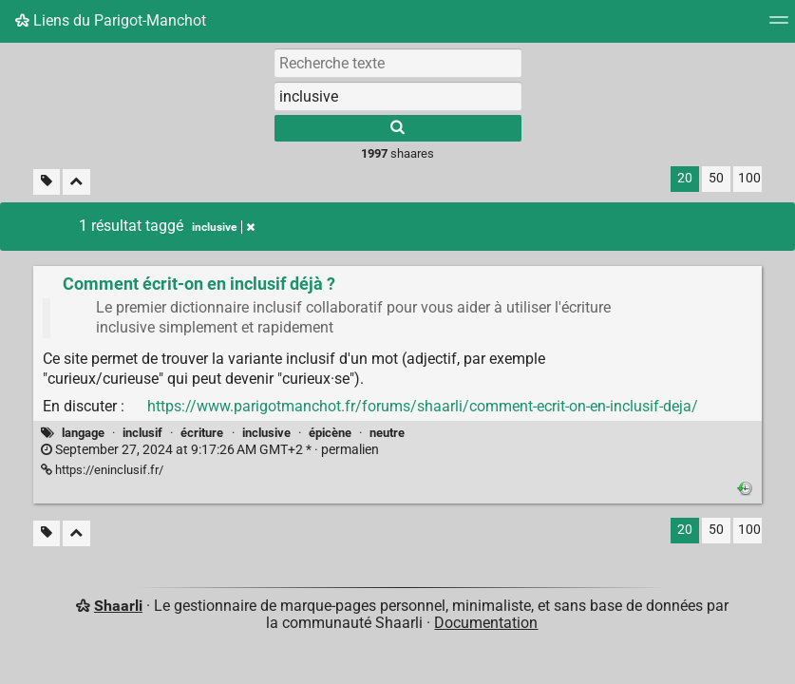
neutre (387, 433)
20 (684, 178)
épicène (330, 433)
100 (749, 178)
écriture (201, 433)
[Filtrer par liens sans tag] (46, 182)
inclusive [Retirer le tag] (223, 227)
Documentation (486, 623)
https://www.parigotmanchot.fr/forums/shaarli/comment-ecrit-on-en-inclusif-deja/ (422, 406)
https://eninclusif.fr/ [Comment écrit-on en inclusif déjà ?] (102, 470)
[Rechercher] (397, 128)
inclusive (266, 433)
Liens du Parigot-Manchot (110, 20)
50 (716, 178)
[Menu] (779, 26)
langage (83, 433)
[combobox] (397, 96)
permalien (210, 450)
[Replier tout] (76, 182)
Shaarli (118, 606)
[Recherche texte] (397, 62)
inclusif (142, 433)
